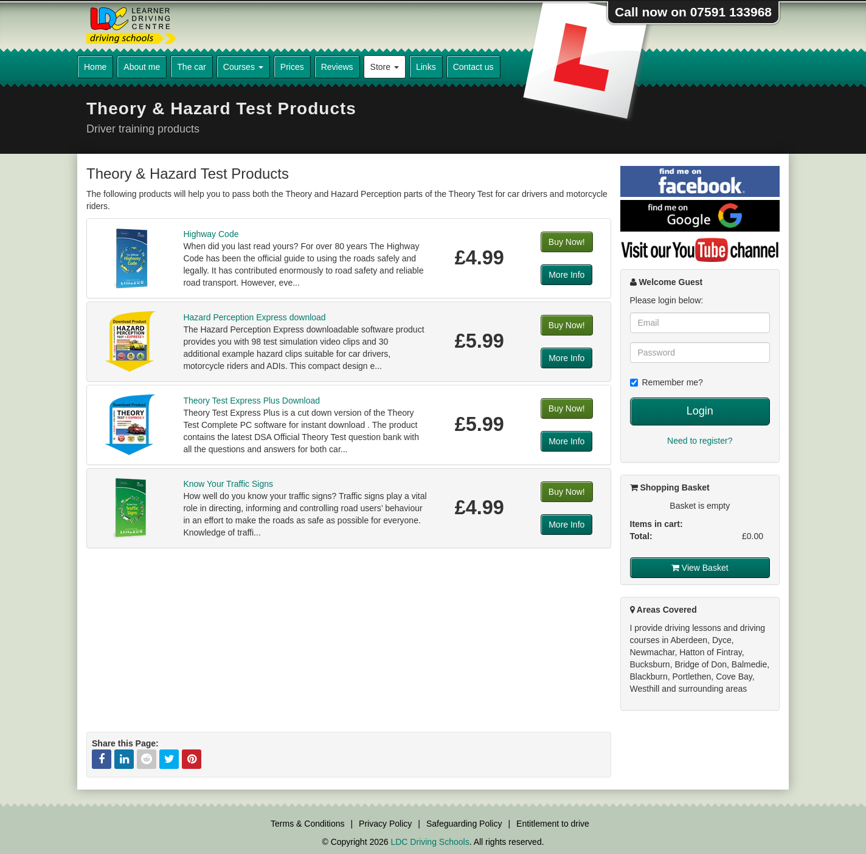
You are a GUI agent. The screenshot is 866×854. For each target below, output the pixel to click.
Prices (292, 67)
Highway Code (210, 234)
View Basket (700, 568)
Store (384, 67)
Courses (243, 67)
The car (191, 67)
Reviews (337, 67)
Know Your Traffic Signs (228, 484)
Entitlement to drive (552, 823)
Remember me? (666, 382)
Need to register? (699, 441)
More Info (566, 275)
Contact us (473, 67)
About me (141, 67)
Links (426, 67)
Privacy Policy (385, 823)
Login (700, 411)
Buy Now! (567, 242)
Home (95, 67)
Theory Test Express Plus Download (251, 400)
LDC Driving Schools (429, 842)
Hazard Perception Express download (254, 317)
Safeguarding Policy (464, 823)
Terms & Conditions (307, 823)
